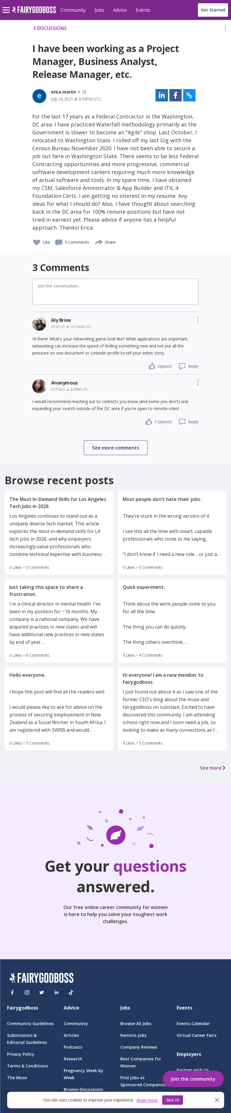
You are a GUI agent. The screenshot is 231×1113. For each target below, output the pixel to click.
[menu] (7, 5)
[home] (34, 13)
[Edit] (225, 29)
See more (213, 768)
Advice (120, 10)
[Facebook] (12, 992)
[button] (225, 29)
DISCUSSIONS (49, 28)
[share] (99, 241)
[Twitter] (42, 992)
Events (143, 10)
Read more (147, 1100)
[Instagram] (27, 992)
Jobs (99, 10)
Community (73, 10)
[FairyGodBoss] (41, 979)
